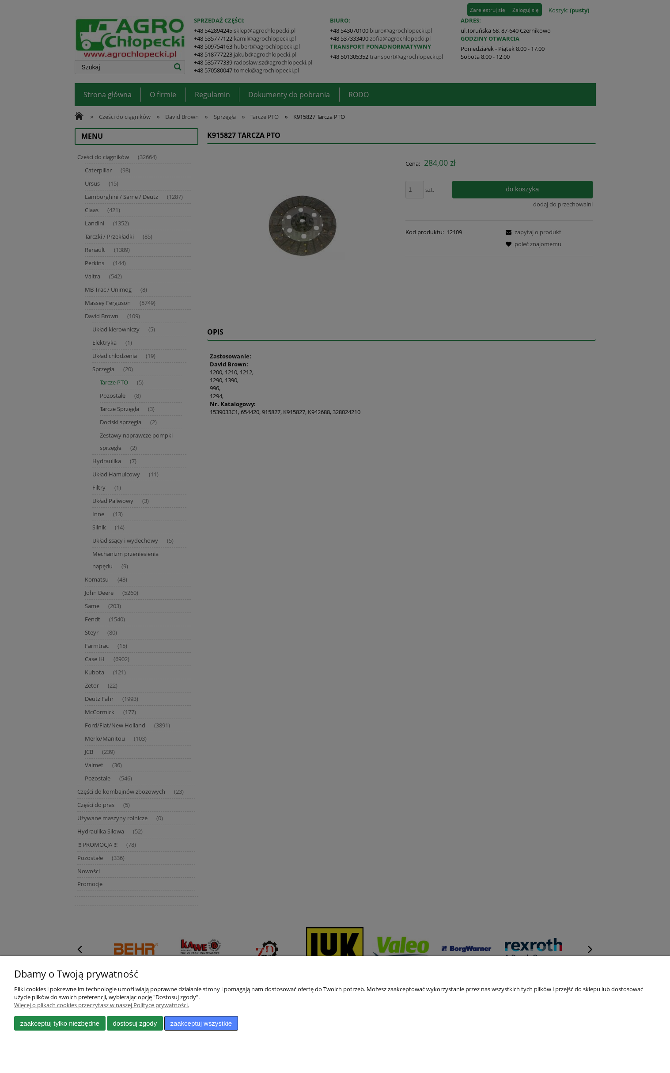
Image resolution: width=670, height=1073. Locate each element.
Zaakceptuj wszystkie (201, 1023)
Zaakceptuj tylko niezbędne (59, 1023)
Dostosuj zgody (135, 1023)
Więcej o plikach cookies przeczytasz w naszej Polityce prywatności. (101, 1005)
